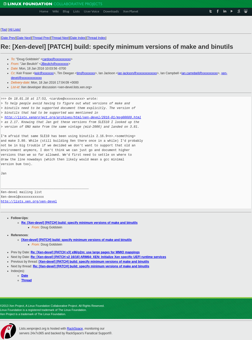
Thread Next (60, 38)
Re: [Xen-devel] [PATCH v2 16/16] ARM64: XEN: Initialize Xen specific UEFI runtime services (98, 257)
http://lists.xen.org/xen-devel (29, 201)
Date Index (77, 38)
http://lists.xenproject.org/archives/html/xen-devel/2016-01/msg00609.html (72, 117)
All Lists (14, 29)
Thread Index (96, 38)
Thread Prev (41, 38)
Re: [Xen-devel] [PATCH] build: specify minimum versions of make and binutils (79, 223)
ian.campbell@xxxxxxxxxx (199, 73)
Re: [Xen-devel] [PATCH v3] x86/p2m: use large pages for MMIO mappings (85, 252)
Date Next (24, 38)
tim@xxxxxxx (86, 73)
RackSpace (75, 328)
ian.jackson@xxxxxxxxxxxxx (137, 73)
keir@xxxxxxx (44, 73)
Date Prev (8, 38)
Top (3, 29)
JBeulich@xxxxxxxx (55, 64)
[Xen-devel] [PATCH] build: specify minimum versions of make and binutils (76, 240)
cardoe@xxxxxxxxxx (56, 59)
